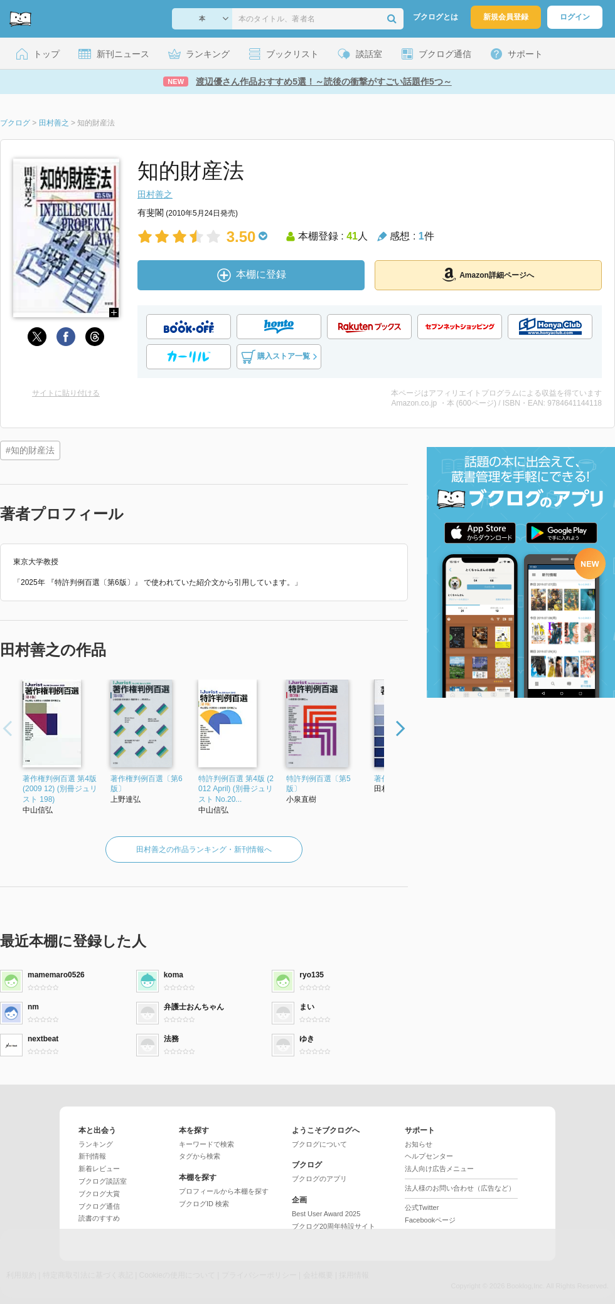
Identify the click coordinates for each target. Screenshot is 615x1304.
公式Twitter (422, 1207)
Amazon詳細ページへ (488, 275)
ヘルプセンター (429, 1156)
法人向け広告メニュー (439, 1168)
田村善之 (155, 194)
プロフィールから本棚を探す (224, 1191)
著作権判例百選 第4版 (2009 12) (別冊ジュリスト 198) (60, 789)
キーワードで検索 (206, 1144)
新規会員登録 (505, 17)
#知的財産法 (30, 450)
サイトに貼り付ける (66, 393)
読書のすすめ (99, 1218)
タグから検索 (199, 1156)
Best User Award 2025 (326, 1213)
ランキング (95, 1144)
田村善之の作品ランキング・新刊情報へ (204, 849)
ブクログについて (319, 1144)
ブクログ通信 (99, 1206)
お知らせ (418, 1144)
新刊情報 (92, 1156)
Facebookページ (430, 1220)
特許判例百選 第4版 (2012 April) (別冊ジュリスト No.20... (236, 789)
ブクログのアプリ (319, 1178)
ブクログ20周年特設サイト (333, 1226)
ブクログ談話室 (102, 1181)
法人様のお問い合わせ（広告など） (460, 1188)
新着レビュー (99, 1168)
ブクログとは (435, 17)
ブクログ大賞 (99, 1193)
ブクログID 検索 (204, 1203)
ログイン (575, 17)
